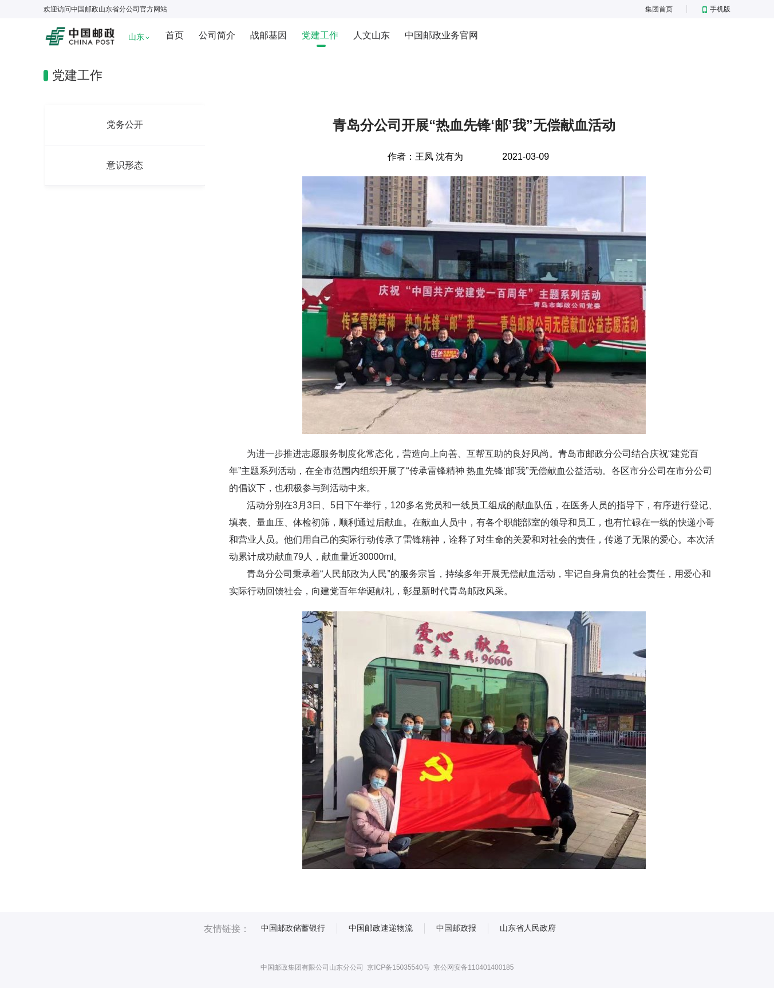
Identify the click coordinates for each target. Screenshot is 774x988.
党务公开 (124, 124)
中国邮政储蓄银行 (293, 927)
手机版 (716, 9)
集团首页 (659, 9)
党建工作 (320, 35)
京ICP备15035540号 (398, 967)
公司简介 (217, 35)
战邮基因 (268, 35)
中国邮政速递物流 (381, 927)
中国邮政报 (456, 927)
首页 (174, 35)
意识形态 (124, 165)
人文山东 (371, 35)
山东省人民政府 (528, 927)
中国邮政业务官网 (441, 35)
